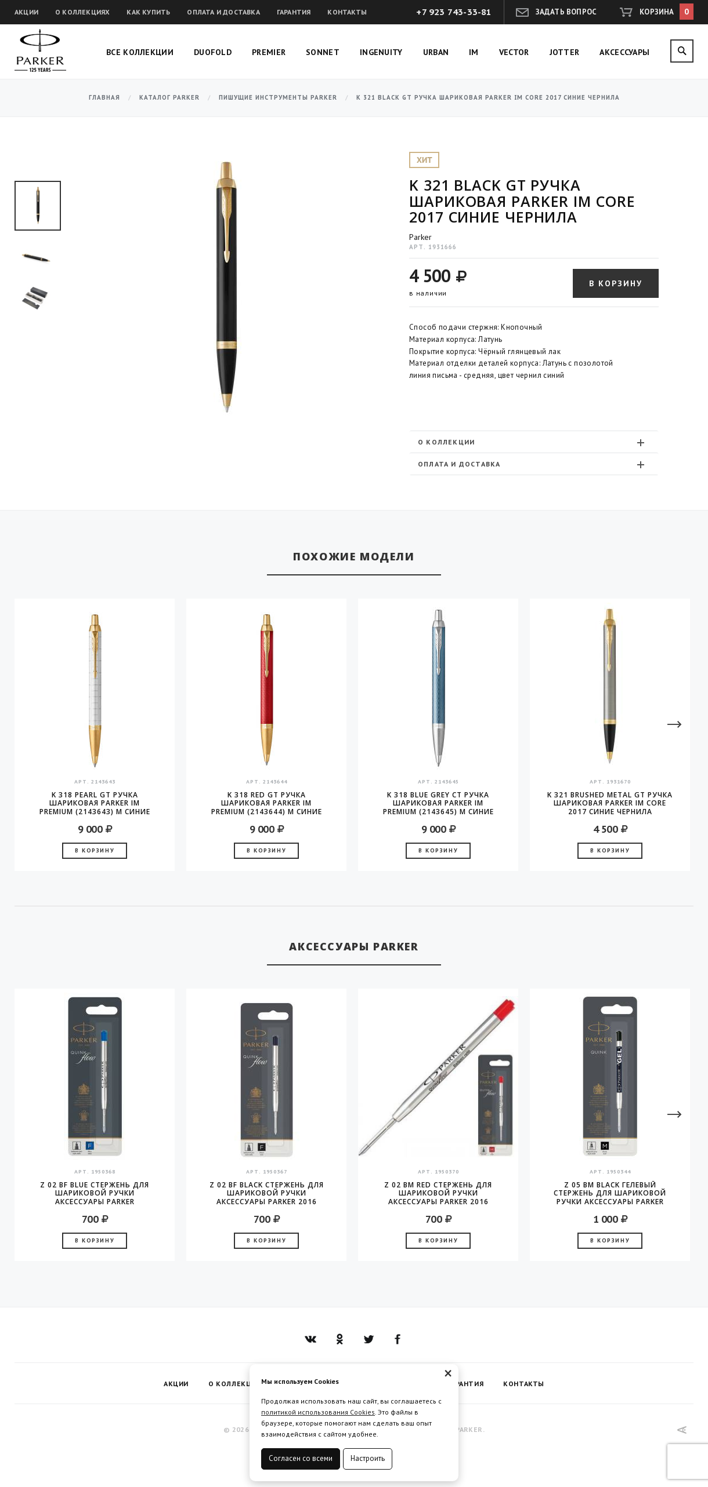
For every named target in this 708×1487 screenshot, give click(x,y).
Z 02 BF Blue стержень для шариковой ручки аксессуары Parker (94, 1193)
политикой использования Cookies (318, 1412)
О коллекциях (82, 12)
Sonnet (322, 52)
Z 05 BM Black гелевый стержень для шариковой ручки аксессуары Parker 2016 (610, 1193)
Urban (436, 52)
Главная (104, 97)
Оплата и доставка (223, 12)
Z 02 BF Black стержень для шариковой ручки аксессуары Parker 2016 (266, 1193)
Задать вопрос (566, 12)
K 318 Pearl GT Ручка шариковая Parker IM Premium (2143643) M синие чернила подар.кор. (94, 803)
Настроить (368, 1458)
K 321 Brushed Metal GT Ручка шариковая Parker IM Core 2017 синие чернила (610, 803)
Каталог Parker (169, 97)
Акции (26, 12)
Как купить (148, 12)
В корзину (615, 283)
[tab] (534, 442)
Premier (269, 52)
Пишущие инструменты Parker (278, 97)
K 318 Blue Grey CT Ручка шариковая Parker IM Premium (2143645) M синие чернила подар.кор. (438, 803)
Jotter (565, 52)
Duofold (213, 52)
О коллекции (532, 442)
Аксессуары (624, 52)
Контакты (347, 12)
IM (474, 52)
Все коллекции (140, 52)
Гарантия (294, 12)
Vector (514, 52)
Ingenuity (381, 52)
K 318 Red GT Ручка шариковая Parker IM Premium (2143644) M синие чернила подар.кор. (266, 803)
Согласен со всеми (301, 1458)
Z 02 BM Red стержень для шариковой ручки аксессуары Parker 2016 (438, 1193)
